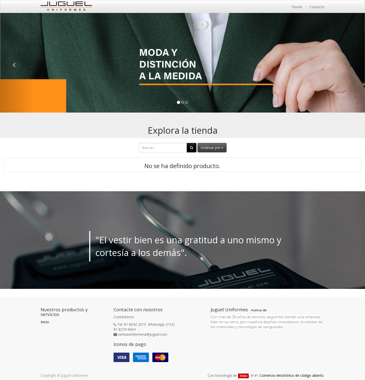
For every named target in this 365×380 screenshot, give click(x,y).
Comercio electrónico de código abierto (292, 375)
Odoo (243, 376)
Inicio (45, 321)
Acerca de (259, 310)
